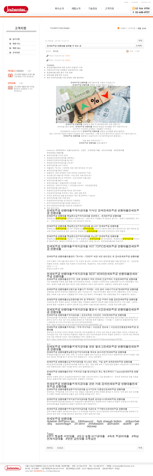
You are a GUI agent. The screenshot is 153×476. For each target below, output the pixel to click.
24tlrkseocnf (86, 421)
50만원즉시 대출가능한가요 (68, 150)
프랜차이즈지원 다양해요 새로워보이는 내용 (65, 70)
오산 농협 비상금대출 (92, 436)
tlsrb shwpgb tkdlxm (110, 421)
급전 (84, 150)
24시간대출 (107, 150)
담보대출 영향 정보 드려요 (57, 75)
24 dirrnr (80, 423)
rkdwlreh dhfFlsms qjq (61, 421)
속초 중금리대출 (119, 436)
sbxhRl (127, 423)
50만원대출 (119, 150)
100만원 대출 (94, 150)
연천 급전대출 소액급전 (81, 439)
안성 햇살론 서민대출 (61, 436)
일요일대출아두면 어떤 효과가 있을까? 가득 (64, 67)
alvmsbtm (113, 423)
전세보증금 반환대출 (55, 152)
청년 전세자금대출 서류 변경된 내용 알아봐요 (65, 77)
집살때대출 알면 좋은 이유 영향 (59, 72)
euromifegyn (63, 423)
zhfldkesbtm (96, 423)
